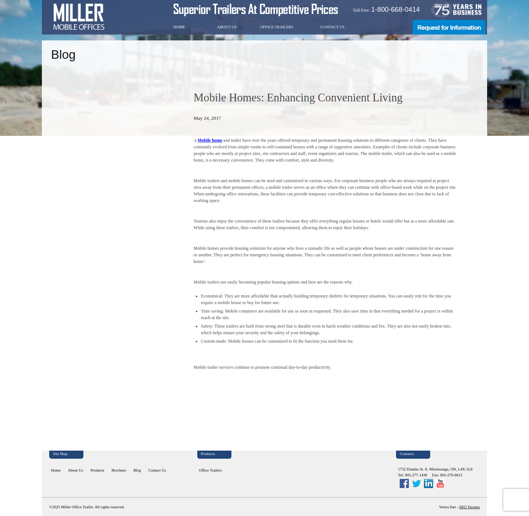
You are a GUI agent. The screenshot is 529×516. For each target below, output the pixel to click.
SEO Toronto (469, 507)
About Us (227, 27)
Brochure (119, 470)
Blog (137, 470)
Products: (208, 454)
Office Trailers (276, 27)
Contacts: (407, 454)
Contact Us (332, 27)
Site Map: (60, 454)
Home (179, 27)
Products (97, 470)
